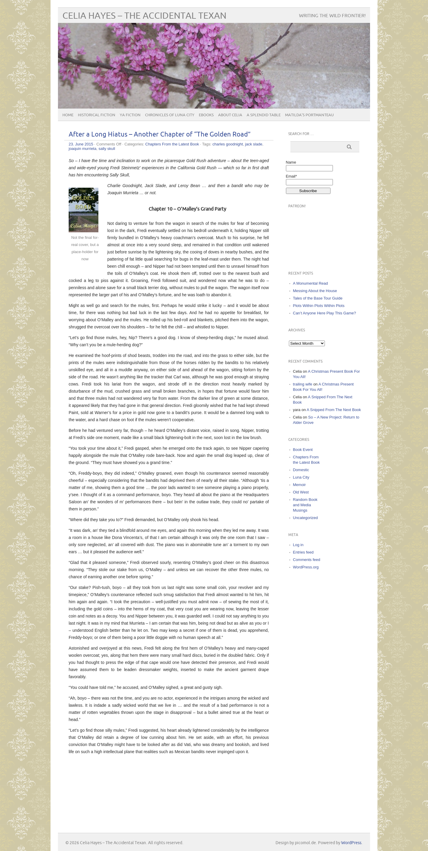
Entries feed (303, 552)
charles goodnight (228, 144)
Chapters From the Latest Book (172, 144)
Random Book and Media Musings (305, 505)
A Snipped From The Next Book (334, 410)
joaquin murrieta (82, 148)
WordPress (351, 843)
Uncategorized (305, 517)
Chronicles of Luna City (169, 115)
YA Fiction (130, 115)
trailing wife (302, 384)
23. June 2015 (81, 144)
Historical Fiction (96, 115)
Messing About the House (315, 291)
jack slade (253, 144)
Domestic (301, 470)
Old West (301, 492)
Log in (298, 545)
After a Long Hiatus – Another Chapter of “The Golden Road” (160, 134)
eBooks (206, 115)
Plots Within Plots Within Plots (318, 305)
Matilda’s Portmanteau (309, 115)
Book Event (303, 449)
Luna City (301, 477)
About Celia (230, 115)
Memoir (299, 484)
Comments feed (306, 559)
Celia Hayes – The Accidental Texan (144, 16)
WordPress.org (306, 567)
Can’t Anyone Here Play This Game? (324, 313)
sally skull (106, 148)
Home (67, 115)
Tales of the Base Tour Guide (318, 298)
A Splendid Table (264, 115)
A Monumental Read (310, 283)
